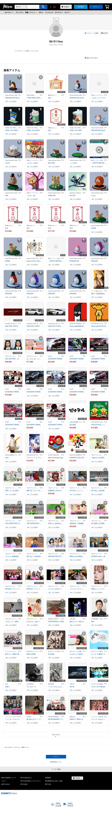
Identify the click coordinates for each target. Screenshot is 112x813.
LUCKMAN (30, 684)
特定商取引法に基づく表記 (54, 781)
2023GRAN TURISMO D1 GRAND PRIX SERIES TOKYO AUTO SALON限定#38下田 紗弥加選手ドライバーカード (13, 425)
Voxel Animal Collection (11, 95)
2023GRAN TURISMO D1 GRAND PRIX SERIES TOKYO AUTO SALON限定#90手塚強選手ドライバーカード (13, 392)
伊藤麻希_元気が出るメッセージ (56, 490)
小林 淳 (72, 684)
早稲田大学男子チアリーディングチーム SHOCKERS (54, 619)
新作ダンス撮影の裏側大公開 (13, 654)
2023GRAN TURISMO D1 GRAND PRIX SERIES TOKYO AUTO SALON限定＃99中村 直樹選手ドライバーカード (77, 359)
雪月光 (72, 687)
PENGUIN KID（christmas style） (77, 98)
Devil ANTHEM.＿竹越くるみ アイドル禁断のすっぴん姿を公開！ (13, 359)
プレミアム (19, 12)
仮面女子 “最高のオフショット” (77, 719)
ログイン (96, 7)
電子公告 (48, 784)
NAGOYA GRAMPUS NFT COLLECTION (76, 323)
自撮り (7, 687)
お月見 (7, 163)
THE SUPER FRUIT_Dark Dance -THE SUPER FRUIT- (13, 523)
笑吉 (49, 98)
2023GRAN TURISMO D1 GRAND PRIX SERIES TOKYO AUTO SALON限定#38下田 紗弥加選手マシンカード (99, 392)
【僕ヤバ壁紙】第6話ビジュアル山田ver (99, 294)
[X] (50, 7)
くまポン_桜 (31, 195)
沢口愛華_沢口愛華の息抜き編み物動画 (99, 523)
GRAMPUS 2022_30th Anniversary (77, 458)
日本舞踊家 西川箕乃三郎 (97, 619)
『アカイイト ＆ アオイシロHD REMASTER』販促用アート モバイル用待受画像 (34, 458)
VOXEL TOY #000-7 (11, 130)
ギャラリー (59, 12)
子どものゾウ (31, 687)
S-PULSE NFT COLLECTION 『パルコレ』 (97, 323)
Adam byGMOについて (8, 778)
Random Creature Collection (76, 193)
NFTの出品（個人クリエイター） (30, 781)
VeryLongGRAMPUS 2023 (77, 326)
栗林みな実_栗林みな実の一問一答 (77, 556)
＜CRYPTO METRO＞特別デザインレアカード (56, 261)
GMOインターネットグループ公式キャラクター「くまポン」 (97, 95)
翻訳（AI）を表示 (91, 58)
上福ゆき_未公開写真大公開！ (99, 458)
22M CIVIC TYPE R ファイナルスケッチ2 (34, 326)
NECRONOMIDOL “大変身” (56, 719)
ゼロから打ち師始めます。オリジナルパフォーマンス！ (99, 687)
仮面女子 (72, 717)
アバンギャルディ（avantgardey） (11, 651)
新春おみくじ (52, 95)
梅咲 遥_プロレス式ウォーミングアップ (34, 490)
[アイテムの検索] (43, 7)
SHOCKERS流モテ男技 (56, 621)
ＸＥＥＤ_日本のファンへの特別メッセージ (56, 589)
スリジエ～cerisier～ (97, 717)
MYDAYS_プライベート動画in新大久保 (13, 589)
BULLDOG (51, 163)
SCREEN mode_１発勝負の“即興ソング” (99, 556)
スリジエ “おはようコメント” (99, 719)
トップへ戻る (56, 769)
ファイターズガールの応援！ (13, 719)
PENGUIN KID (74, 261)
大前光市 (72, 619)
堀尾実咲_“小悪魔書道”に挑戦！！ (77, 523)
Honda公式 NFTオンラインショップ (11, 323)
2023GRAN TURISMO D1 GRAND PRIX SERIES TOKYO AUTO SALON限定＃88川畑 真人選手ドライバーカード (56, 392)
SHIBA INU (51, 195)
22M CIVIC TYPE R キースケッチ (13, 326)
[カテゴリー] (21, 7)
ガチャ (41, 12)
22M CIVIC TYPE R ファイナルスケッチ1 (56, 326)
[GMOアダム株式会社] (9, 793)
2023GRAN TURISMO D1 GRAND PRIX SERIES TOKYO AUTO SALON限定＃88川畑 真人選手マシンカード (34, 392)
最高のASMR (31, 654)
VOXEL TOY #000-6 (33, 130)
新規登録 (81, 7)
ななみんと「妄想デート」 (77, 654)
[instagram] (55, 7)
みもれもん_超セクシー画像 (34, 621)
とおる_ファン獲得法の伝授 (13, 621)
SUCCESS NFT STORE (33, 455)
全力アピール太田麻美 (54, 651)
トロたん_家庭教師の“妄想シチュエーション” (13, 556)
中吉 (71, 228)
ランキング (49, 12)
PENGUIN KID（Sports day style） (99, 130)
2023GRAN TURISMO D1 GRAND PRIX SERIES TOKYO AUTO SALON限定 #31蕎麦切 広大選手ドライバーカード (56, 425)
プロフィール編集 (91, 33)
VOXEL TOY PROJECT (11, 128)
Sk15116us (7, 101)
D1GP (50, 356)
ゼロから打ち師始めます (97, 684)
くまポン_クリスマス (98, 98)
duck (6, 458)
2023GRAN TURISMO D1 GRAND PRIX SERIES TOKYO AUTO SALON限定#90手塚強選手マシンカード (99, 359)
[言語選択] (66, 7)
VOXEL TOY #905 (76, 130)
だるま (93, 195)
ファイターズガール (11, 717)
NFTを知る (24, 784)
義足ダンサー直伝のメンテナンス (77, 621)
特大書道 (51, 654)
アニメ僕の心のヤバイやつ (97, 291)
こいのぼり (73, 163)
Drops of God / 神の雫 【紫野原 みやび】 (34, 261)
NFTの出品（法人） (26, 778)
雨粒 (92, 621)
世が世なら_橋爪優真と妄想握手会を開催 (99, 490)
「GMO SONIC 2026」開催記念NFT (34, 98)
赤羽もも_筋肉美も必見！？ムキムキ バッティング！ (56, 523)
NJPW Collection (53, 455)
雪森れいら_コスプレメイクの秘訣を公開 (99, 589)
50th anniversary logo (55, 458)
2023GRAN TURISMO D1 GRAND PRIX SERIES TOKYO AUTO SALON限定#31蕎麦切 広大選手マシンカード (34, 425)
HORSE (93, 228)
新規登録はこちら (56, 762)
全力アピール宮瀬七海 (76, 651)
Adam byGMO (8, 747)
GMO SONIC (30, 95)
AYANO (29, 717)
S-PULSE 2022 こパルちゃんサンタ (99, 425)
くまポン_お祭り (32, 163)
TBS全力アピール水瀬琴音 (33, 651)
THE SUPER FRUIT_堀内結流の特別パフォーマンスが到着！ (34, 523)
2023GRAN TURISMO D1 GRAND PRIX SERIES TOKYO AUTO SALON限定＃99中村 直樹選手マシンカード (56, 359)
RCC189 (72, 195)
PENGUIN (94, 261)
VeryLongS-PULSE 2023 (99, 326)
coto (6, 684)
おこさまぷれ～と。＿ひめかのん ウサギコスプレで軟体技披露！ (34, 359)
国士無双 (73, 425)
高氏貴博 (51, 684)
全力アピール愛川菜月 (97, 651)
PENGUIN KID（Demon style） (13, 98)
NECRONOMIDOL (53, 717)
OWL (6, 195)
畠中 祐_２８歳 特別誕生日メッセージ (34, 556)
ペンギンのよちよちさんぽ (56, 687)
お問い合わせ (5, 784)
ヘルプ (3, 781)
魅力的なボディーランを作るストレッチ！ (34, 719)
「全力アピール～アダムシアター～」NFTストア (11, 356)
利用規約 (48, 778)
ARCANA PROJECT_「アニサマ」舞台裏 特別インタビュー (56, 556)
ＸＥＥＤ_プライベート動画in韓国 (77, 589)
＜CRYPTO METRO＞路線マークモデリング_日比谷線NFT (99, 163)
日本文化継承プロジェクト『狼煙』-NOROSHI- (76, 422)
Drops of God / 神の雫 (33, 258)
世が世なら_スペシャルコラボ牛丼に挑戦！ (77, 490)
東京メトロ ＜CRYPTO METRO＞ (97, 160)
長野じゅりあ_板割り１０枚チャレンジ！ (13, 490)
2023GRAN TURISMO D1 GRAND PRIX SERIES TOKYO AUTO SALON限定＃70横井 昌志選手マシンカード (77, 392)
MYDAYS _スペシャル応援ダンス (34, 589)
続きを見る (56, 734)
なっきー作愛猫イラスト (99, 654)
